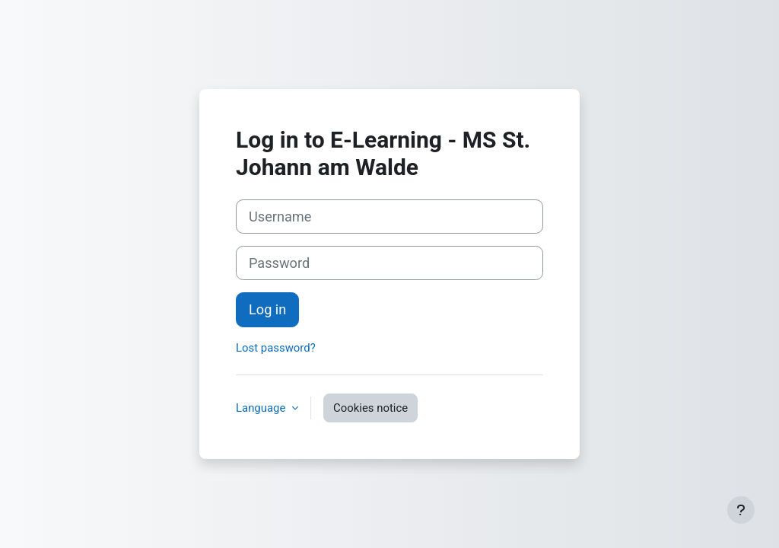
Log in (267, 309)
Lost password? (276, 348)
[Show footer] (741, 510)
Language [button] (262, 408)
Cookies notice (370, 408)
